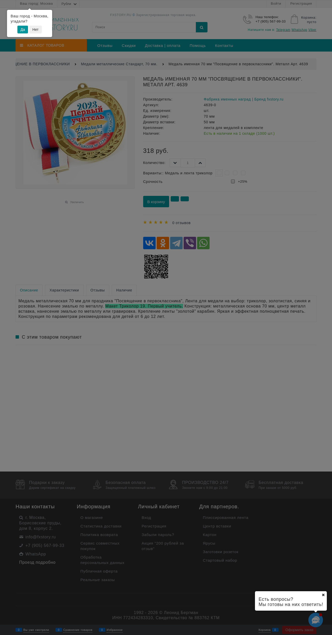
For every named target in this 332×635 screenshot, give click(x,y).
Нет (35, 29)
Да (22, 29)
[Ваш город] (323, 594)
